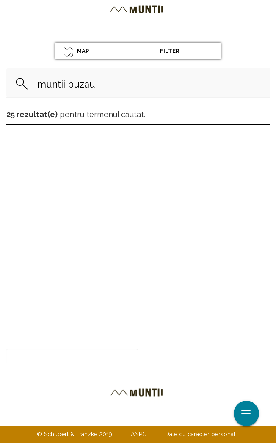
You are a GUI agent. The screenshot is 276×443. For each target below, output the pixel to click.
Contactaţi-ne (73, 416)
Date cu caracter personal (200, 434)
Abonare (165, 356)
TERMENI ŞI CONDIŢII (188, 416)
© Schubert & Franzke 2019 (74, 434)
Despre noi (125, 416)
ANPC (138, 434)
